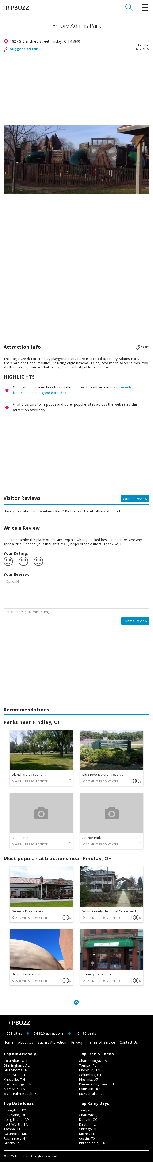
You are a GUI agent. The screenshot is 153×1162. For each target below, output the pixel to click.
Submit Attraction (52, 1042)
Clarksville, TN (15, 1075)
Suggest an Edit (24, 49)
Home (8, 1042)
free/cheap (22, 393)
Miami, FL (87, 1133)
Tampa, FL (87, 1065)
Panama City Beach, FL (98, 1084)
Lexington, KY (15, 1110)
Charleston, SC (91, 1115)
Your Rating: (16, 553)
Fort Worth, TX (16, 1124)
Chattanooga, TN (18, 1084)
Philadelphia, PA (92, 1143)
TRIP (15, 7)
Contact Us (129, 1042)
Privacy (77, 1042)
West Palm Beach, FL (21, 1093)
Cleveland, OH (15, 1115)
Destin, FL (87, 1124)
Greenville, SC (15, 1143)
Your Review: (16, 574)
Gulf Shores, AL (16, 1070)
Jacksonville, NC (92, 1093)
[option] (76, 159)
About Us (25, 1042)
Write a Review (135, 498)
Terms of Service (101, 1042)
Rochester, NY (15, 1138)
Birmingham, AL (17, 1065)
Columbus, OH (15, 1060)
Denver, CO (88, 1119)
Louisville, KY (89, 1089)
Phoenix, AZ (89, 1079)
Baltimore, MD (16, 1133)
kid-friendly (123, 387)
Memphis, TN (15, 1089)
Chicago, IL (88, 1129)
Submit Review (135, 621)
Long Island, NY (16, 1119)
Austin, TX (87, 1138)
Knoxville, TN (14, 1079)
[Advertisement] (76, 88)
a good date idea (52, 393)
